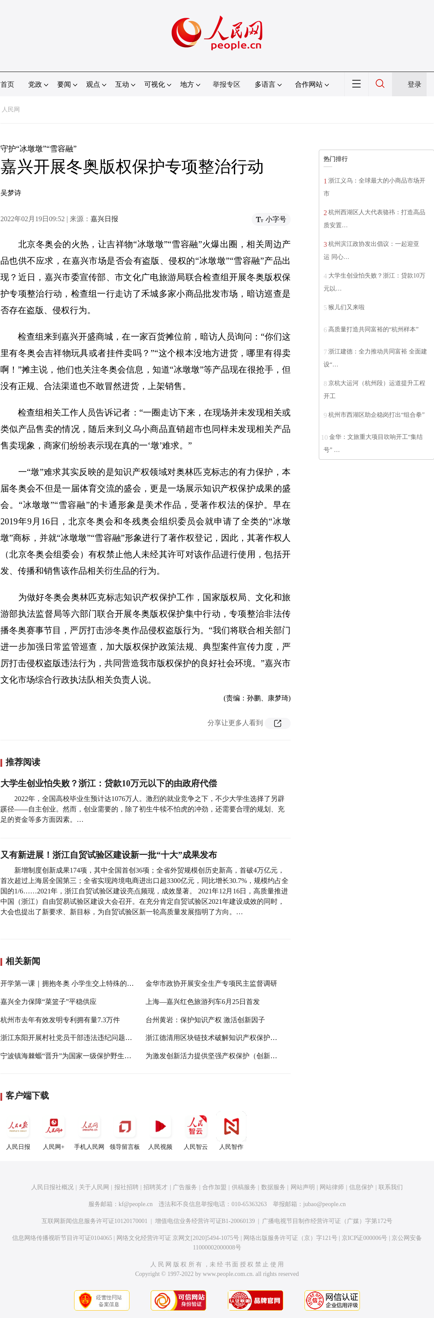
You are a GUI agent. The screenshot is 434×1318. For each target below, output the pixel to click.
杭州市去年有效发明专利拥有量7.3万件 (60, 1020)
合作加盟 (214, 1187)
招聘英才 (155, 1187)
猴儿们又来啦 (346, 307)
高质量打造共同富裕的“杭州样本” (373, 329)
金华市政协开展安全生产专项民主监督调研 (211, 983)
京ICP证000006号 (365, 1238)
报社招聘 (126, 1187)
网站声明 (303, 1187)
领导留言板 (125, 1130)
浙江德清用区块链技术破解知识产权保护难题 (215, 1037)
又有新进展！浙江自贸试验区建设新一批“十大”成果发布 (108, 855)
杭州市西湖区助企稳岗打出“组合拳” (376, 415)
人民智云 (196, 1130)
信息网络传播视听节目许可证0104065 (62, 1238)
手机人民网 (89, 1130)
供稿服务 (244, 1187)
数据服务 (273, 1187)
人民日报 (18, 1130)
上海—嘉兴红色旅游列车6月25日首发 (203, 1001)
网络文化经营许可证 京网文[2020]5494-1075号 (178, 1238)
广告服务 (185, 1187)
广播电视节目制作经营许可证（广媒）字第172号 (327, 1221)
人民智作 (231, 1130)
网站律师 (332, 1187)
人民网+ (54, 1130)
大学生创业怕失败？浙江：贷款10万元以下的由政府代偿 (108, 783)
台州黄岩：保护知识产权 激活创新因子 (205, 1020)
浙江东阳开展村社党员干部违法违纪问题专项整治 (76, 1037)
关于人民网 (94, 1187)
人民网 (11, 109)
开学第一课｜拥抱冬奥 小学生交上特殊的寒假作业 (77, 983)
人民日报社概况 (52, 1187)
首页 (7, 84)
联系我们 (391, 1187)
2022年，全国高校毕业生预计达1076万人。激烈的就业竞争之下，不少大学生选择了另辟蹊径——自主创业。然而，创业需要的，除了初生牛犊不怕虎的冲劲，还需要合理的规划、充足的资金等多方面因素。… (142, 809)
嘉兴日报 (104, 218)
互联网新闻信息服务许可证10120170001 (95, 1221)
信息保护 (361, 1187)
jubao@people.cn (324, 1204)
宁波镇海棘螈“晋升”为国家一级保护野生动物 (69, 1056)
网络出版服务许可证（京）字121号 (290, 1238)
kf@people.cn (136, 1204)
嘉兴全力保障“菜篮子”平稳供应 (48, 1001)
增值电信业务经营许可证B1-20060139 (205, 1221)
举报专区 (226, 84)
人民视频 (160, 1130)
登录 (414, 84)
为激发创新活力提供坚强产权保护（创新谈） (215, 1056)
